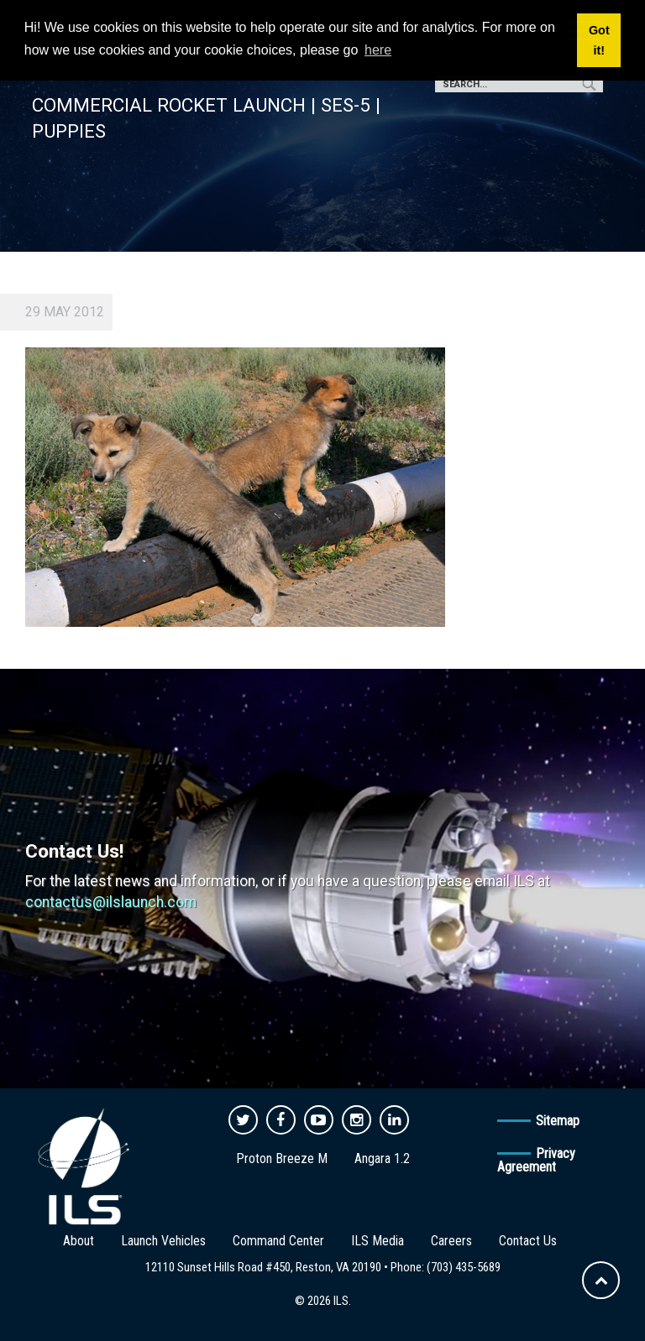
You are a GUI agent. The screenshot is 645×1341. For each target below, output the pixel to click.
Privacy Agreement (536, 1160)
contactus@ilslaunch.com (111, 902)
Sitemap (557, 1121)
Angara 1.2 (382, 1158)
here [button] (377, 50)
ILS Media (377, 1241)
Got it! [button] (599, 40)
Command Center (278, 1241)
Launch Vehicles (163, 1241)
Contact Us (528, 1241)
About (78, 1241)
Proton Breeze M (282, 1158)
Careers (451, 1241)
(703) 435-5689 (464, 1267)
